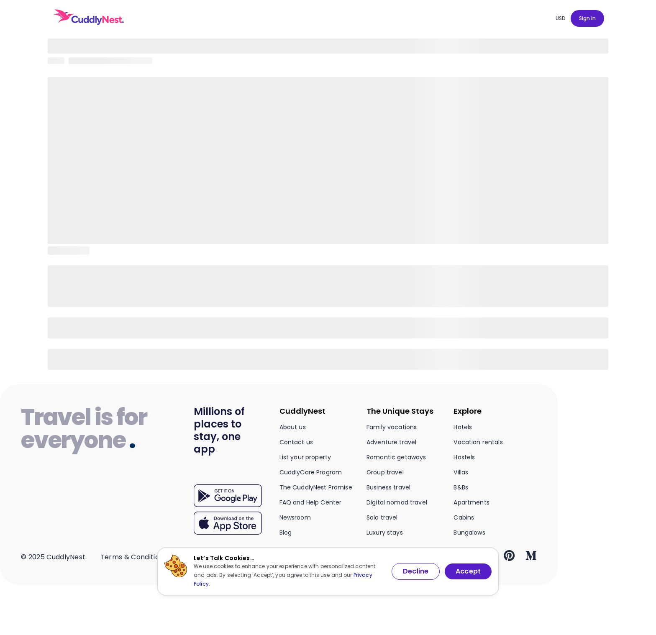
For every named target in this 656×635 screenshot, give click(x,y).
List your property (305, 457)
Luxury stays (384, 532)
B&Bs (461, 487)
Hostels (464, 457)
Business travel (388, 487)
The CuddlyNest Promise (315, 487)
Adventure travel (391, 442)
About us (292, 427)
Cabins (464, 517)
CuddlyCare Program (310, 472)
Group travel (385, 472)
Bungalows (469, 532)
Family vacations (391, 427)
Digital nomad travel (396, 502)
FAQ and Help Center (310, 502)
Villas (461, 472)
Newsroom (295, 517)
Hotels (463, 427)
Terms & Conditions (133, 557)
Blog (285, 532)
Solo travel (382, 517)
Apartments (471, 502)
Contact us (296, 442)
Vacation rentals (478, 442)
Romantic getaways (396, 457)
